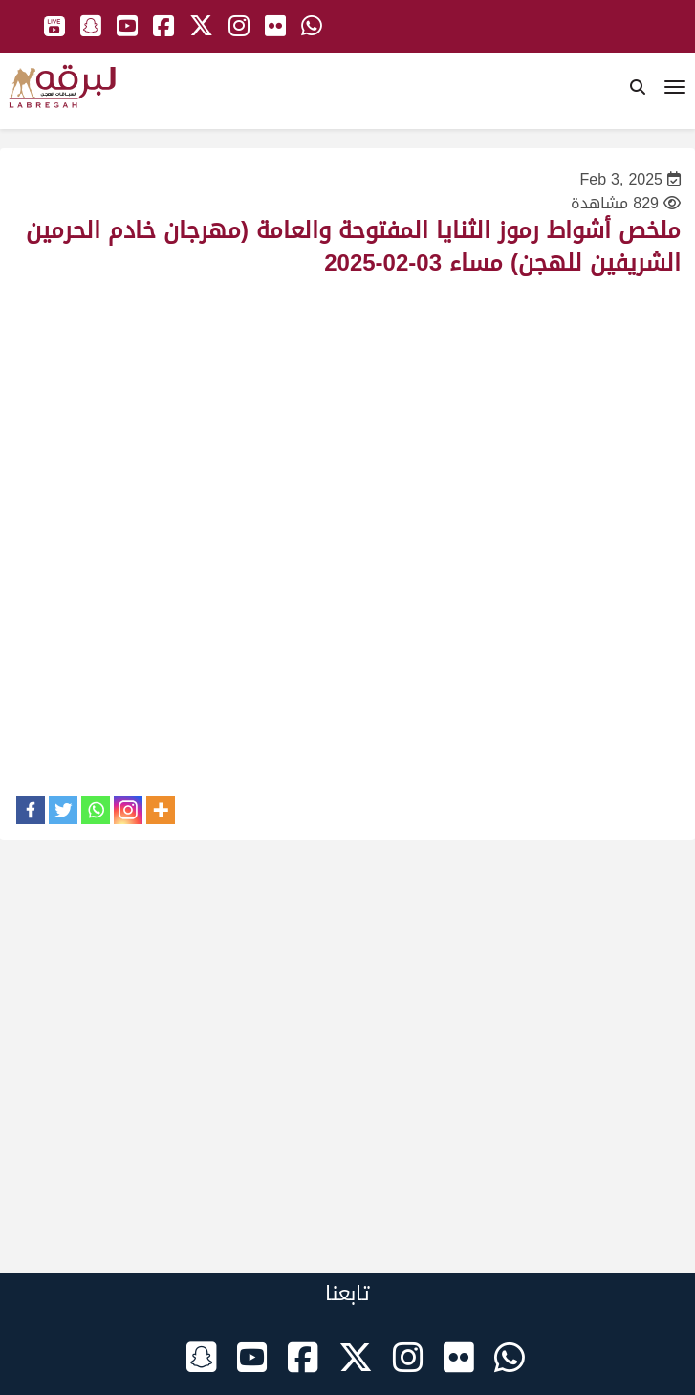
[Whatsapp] (95, 810)
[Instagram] (128, 810)
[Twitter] (63, 810)
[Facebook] (30, 810)
